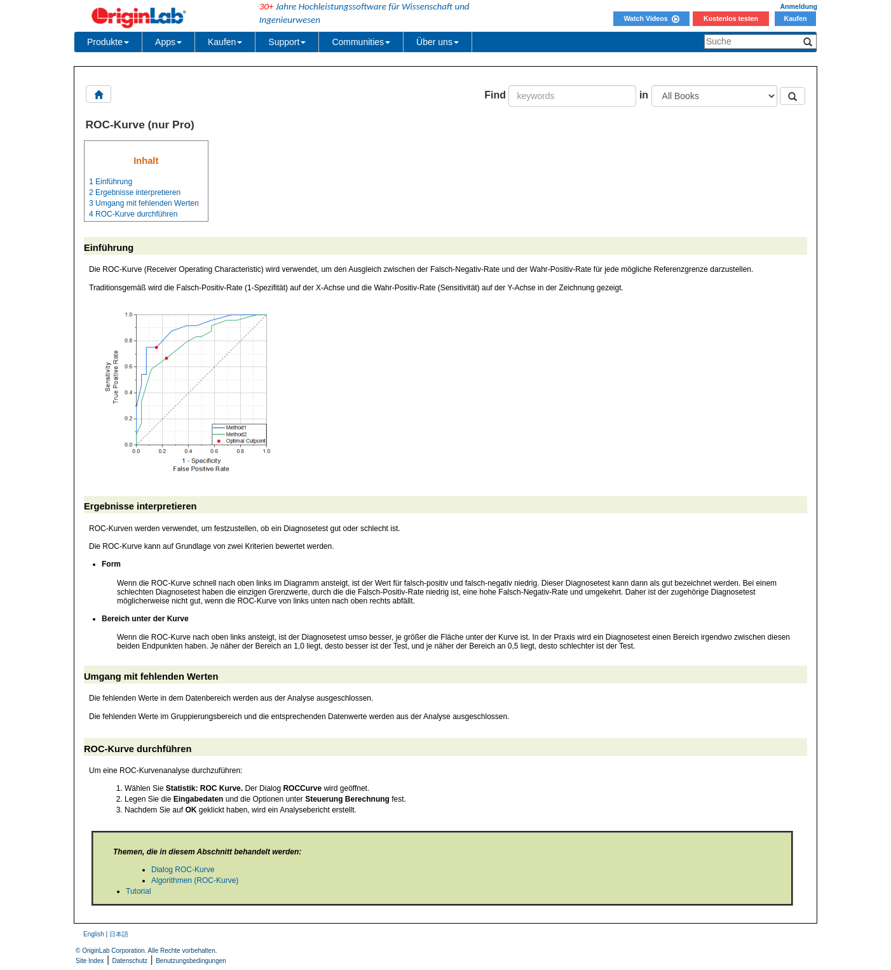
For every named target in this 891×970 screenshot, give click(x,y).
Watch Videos (651, 18)
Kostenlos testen (731, 18)
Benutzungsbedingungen (191, 960)
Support (287, 42)
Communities (361, 42)
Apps (168, 42)
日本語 (118, 934)
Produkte (108, 42)
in (643, 95)
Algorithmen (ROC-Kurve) (194, 880)
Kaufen (795, 18)
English (93, 934)
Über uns (437, 42)
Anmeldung (798, 6)
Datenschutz (130, 960)
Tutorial (138, 891)
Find (495, 95)
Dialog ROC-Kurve (182, 869)
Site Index (90, 960)
